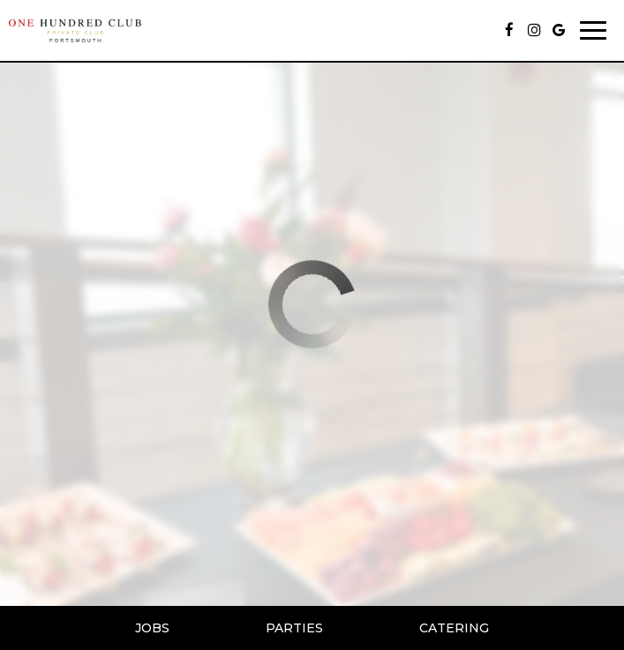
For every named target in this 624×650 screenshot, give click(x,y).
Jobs (152, 628)
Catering (454, 628)
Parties (294, 628)
